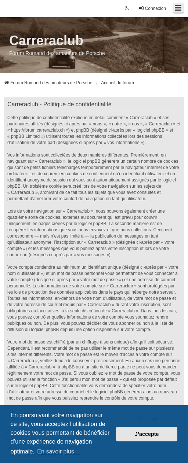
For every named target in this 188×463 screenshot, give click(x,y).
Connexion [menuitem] (152, 8)
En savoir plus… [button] (58, 451)
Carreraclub (46, 40)
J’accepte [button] (147, 434)
